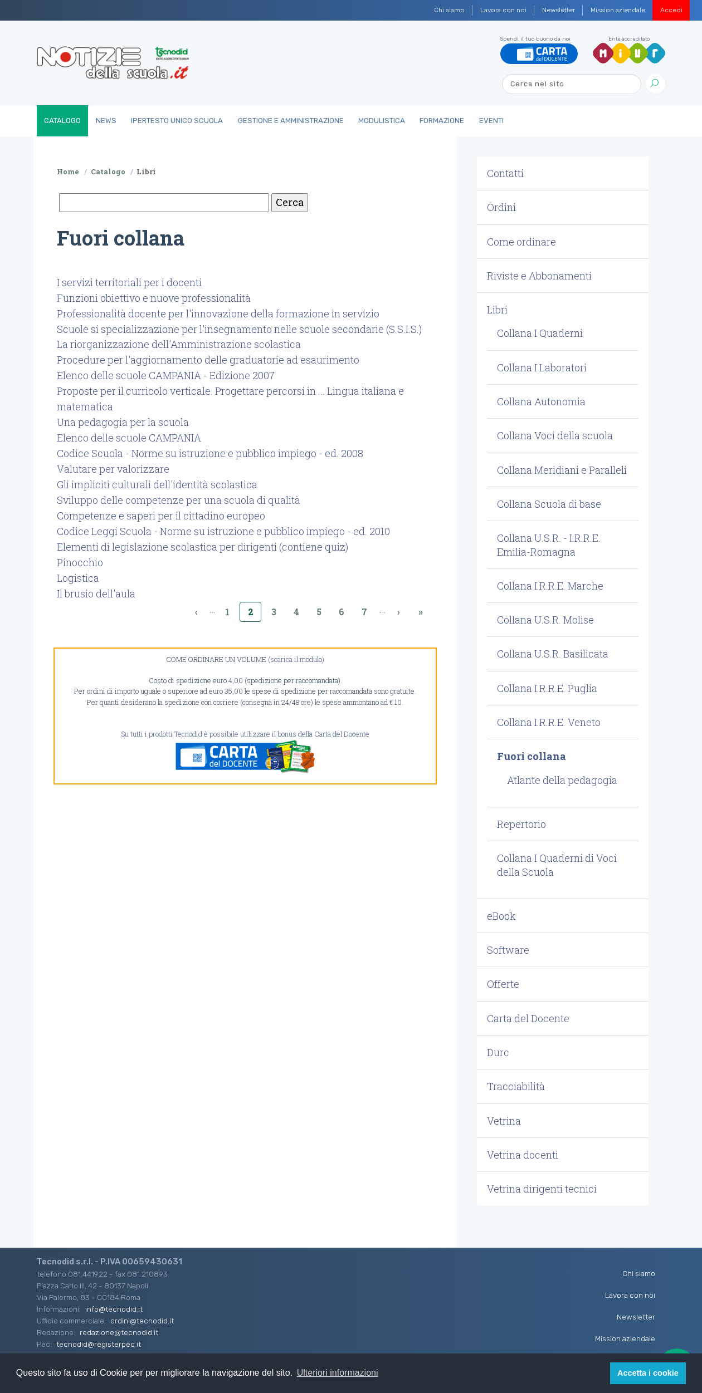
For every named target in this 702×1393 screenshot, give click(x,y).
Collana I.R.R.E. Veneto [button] (549, 722)
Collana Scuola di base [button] (549, 504)
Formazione (442, 120)
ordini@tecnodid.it (142, 1320)
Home (68, 171)
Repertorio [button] (521, 824)
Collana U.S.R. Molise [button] (545, 619)
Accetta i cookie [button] (648, 1373)
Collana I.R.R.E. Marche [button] (550, 585)
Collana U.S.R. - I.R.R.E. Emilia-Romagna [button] (549, 544)
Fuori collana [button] (531, 756)
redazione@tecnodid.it (119, 1332)
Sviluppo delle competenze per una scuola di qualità (178, 500)
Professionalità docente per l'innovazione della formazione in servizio (218, 313)
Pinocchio (80, 562)
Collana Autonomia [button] (541, 401)
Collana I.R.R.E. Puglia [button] (547, 688)
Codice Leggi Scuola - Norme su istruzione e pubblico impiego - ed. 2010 (223, 531)
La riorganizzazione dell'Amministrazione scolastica (179, 344)
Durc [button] (498, 1052)
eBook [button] (501, 916)
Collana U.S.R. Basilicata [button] (552, 653)
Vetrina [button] (504, 1120)
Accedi (671, 10)
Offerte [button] (503, 983)
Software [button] (508, 950)
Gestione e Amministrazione (291, 120)
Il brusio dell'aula (96, 593)
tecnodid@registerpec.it (98, 1344)
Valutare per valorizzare (113, 468)
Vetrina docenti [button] (522, 1154)
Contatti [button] (505, 173)
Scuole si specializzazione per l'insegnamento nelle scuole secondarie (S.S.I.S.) (239, 329)
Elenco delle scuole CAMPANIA (129, 437)
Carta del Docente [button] (528, 1018)
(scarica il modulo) (296, 659)
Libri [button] (497, 309)
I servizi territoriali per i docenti (129, 282)
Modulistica (381, 120)
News (106, 120)
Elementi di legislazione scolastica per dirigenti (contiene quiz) (202, 546)
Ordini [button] (501, 207)
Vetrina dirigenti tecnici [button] (542, 1188)
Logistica (78, 578)
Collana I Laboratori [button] (542, 367)
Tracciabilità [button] (516, 1086)
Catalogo (62, 120)
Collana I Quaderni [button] (540, 333)
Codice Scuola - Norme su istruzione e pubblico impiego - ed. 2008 (210, 453)
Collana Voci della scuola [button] (555, 435)
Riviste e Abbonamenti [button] (539, 275)
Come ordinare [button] (521, 241)
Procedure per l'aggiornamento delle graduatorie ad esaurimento (208, 359)
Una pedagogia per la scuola (123, 422)
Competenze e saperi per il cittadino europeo (161, 515)
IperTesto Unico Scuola (177, 120)
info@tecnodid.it (114, 1308)
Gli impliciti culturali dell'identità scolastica (157, 484)
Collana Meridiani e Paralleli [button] (562, 470)
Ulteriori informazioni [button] (337, 1372)
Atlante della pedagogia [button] (562, 780)
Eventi (491, 120)
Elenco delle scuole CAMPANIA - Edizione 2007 (166, 375)
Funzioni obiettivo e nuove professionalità (154, 298)
